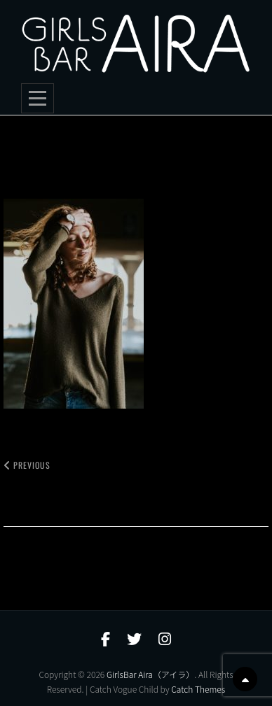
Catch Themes (198, 689)
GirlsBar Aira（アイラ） (150, 674)
